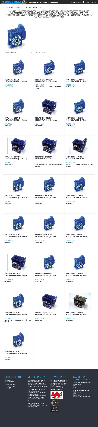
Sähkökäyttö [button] (34, 13)
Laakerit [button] (12, 11)
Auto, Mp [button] (65, 15)
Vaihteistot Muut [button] (47, 13)
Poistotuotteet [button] (57, 17)
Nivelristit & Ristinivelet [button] (15, 15)
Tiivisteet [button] (29, 15)
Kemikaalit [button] (46, 17)
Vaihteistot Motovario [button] (19, 13)
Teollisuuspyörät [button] (41, 15)
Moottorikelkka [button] (76, 15)
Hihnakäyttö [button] (21, 11)
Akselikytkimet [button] (83, 11)
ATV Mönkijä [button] (88, 15)
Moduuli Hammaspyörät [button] (67, 11)
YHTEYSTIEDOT (8, 7)
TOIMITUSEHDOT (21, 7)
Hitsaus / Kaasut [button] (55, 15)
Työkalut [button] (38, 17)
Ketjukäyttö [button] (31, 11)
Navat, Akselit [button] (59, 13)
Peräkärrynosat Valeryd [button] (47, 11)
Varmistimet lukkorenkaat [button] (77, 13)
